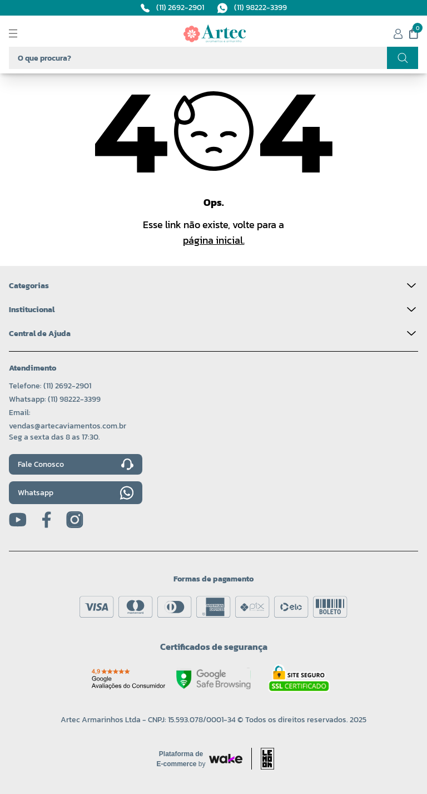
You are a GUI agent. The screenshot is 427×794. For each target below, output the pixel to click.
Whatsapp (75, 493)
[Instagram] (74, 520)
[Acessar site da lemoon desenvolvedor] (262, 759)
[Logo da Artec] (214, 33)
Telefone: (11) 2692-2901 (50, 386)
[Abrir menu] (22, 33)
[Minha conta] (398, 33)
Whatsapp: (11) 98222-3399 (55, 399)
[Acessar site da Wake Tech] (181, 759)
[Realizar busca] (402, 58)
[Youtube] (18, 519)
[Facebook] (46, 520)
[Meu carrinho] (413, 33)
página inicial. (214, 240)
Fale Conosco (75, 464)
